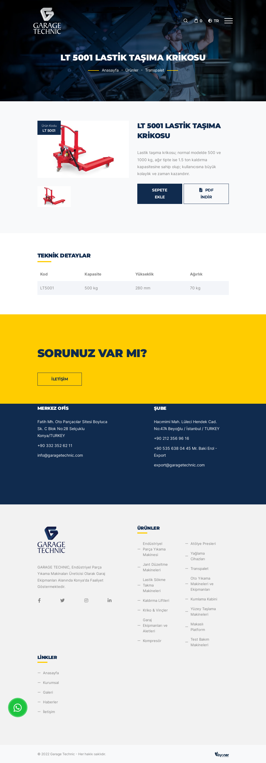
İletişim (59, 379)
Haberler (50, 702)
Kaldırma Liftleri (156, 600)
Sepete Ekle (159, 193)
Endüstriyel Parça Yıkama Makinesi (154, 549)
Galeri (48, 692)
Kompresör (152, 640)
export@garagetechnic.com (179, 465)
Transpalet (154, 70)
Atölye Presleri (203, 543)
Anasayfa (110, 70)
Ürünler (131, 70)
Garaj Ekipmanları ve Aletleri (155, 625)
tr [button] (213, 20)
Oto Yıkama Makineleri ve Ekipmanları (202, 584)
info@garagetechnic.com (60, 455)
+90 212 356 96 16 (171, 438)
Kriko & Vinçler (155, 610)
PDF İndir (206, 193)
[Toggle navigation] (228, 20)
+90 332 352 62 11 (54, 445)
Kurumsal (51, 682)
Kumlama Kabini (204, 599)
